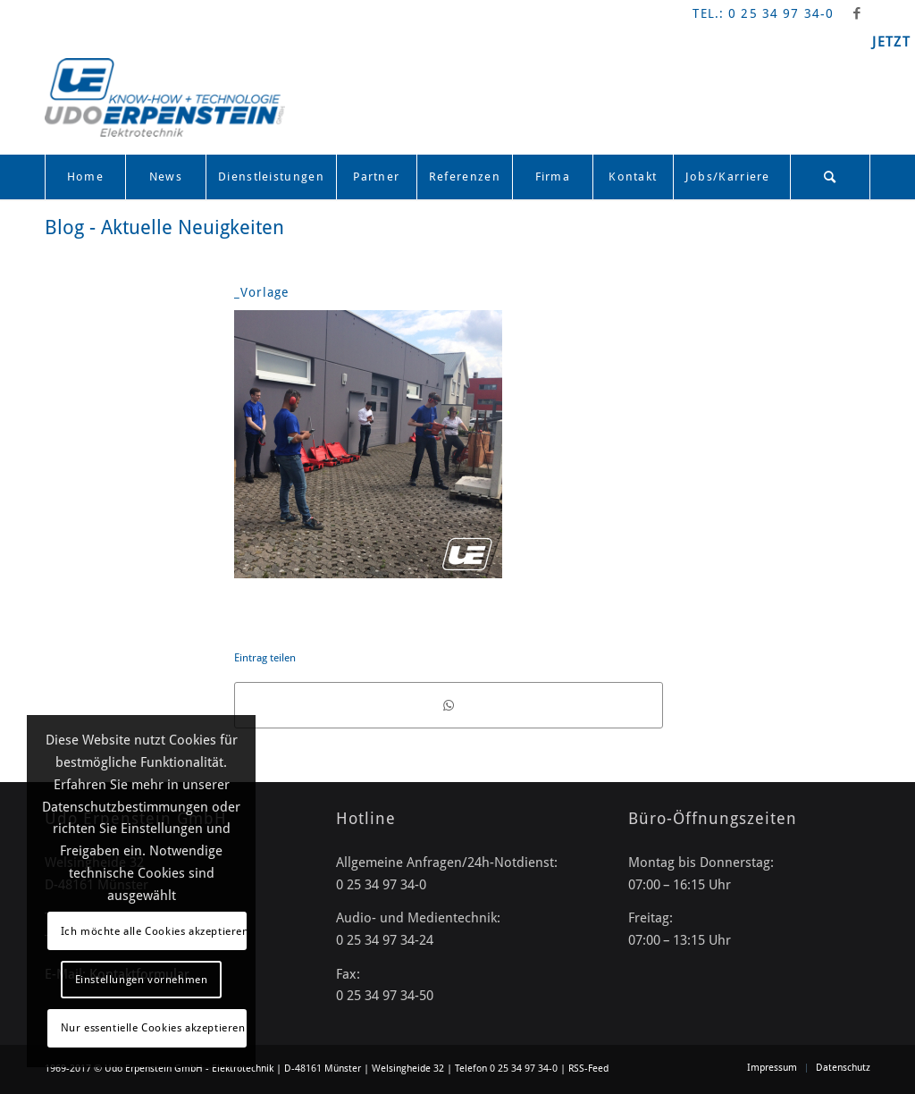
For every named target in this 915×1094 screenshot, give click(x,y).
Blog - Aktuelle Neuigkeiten (164, 227)
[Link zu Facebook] (857, 13)
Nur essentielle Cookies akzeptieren (153, 1028)
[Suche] (830, 177)
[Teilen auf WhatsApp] (448, 705)
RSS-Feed (588, 1068)
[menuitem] (85, 177)
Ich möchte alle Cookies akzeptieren (154, 931)
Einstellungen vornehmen (141, 979)
